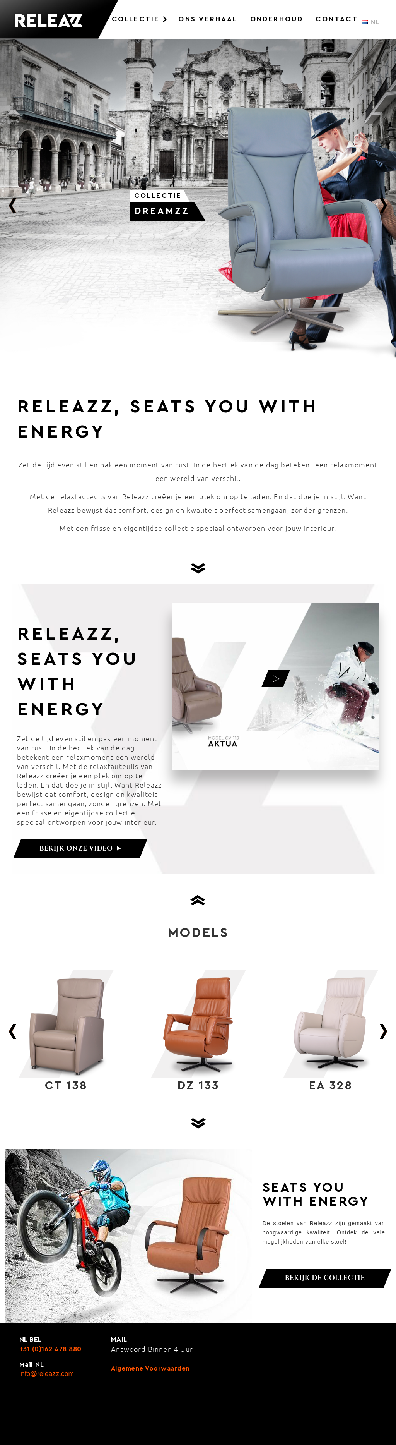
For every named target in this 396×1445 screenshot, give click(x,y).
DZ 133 (198, 1085)
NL (371, 22)
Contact (337, 18)
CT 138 (66, 1085)
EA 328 (331, 1085)
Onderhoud (277, 18)
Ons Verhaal (207, 18)
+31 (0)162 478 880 (50, 1349)
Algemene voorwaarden (150, 1368)
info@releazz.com (46, 1374)
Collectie (136, 18)
